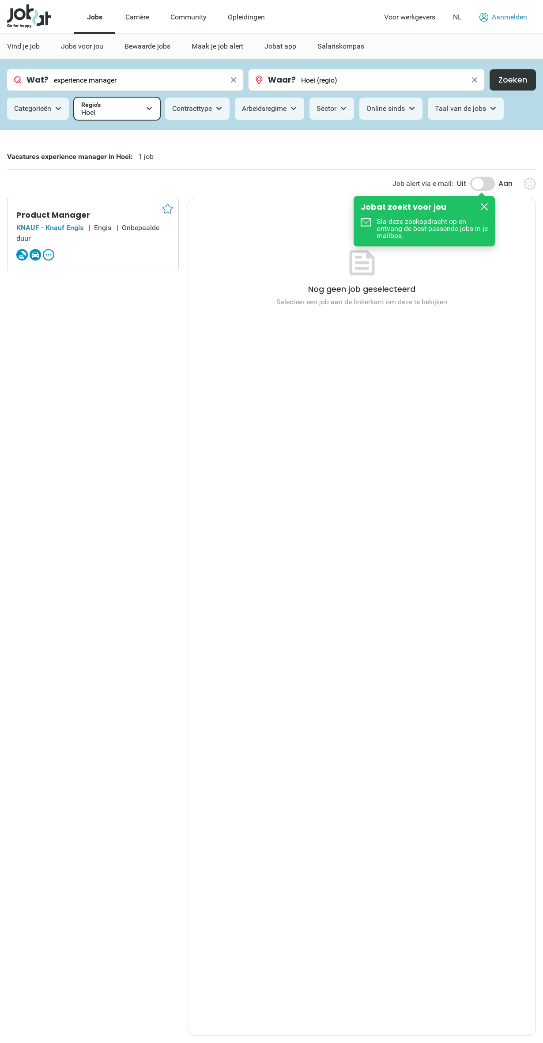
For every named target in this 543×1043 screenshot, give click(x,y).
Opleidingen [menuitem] (246, 17)
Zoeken (512, 79)
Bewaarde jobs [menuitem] (147, 46)
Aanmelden (503, 17)
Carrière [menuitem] (137, 17)
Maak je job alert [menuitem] (217, 46)
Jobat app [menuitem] (280, 46)
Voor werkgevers (409, 17)
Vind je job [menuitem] (23, 46)
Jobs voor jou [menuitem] (82, 46)
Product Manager (53, 214)
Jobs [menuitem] (94, 17)
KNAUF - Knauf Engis (49, 227)
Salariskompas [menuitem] (340, 46)
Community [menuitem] (188, 17)
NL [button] (457, 17)
